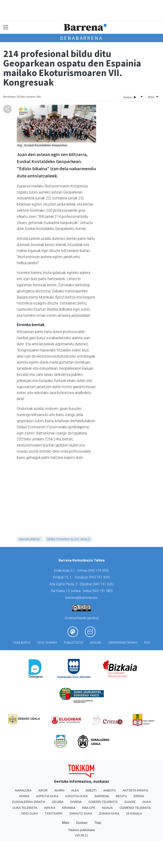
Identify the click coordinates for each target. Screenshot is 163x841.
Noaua (107, 807)
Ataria (24, 796)
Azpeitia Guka (47, 796)
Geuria (57, 802)
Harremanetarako (123, 643)
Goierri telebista (103, 802)
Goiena (76, 802)
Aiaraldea (23, 790)
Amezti (91, 790)
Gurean (81, 822)
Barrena (102, 796)
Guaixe (130, 802)
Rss (147, 643)
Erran (138, 796)
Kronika (68, 807)
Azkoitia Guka (76, 796)
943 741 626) (104, 584)
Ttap (97, 822)
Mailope (88, 807)
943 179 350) (99, 571)
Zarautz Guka (80, 813)
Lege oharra (47, 643)
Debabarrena (81, 38)
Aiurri (59, 790)
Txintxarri (53, 813)
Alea (75, 790)
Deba (51, 539)
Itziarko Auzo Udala (73, 539)
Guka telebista (24, 807)
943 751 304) (100, 577)
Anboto (109, 790)
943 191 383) (103, 591)
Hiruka (49, 807)
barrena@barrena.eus (81, 598)
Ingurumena (29, 539)
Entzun (130, 97)
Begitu (121, 796)
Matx (65, 822)
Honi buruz (22, 643)
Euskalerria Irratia (28, 802)
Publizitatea (73, 643)
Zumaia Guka (109, 813)
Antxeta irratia (135, 790)
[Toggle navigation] (5, 27)
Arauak (95, 643)
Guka (146, 802)
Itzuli (150, 97)
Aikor (43, 790)
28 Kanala (134, 813)
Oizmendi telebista (135, 807)
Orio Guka (29, 813)
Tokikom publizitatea (81, 830)
